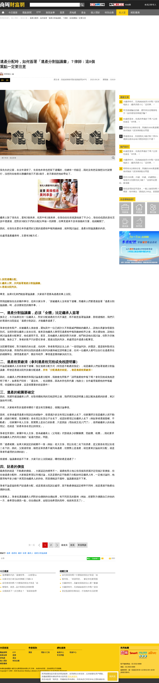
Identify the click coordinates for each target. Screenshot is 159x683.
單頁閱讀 (82, 545)
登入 (154, 5)
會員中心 (60, 652)
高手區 (139, 226)
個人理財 (3, 661)
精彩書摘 (3, 664)
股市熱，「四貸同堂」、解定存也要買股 (80, 579)
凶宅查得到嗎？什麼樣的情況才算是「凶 (20, 583)
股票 (14, 655)
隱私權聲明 (72, 676)
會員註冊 (148, 5)
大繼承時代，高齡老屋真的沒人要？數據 (80, 583)
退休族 (125, 226)
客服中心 (73, 652)
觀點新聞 (3, 652)
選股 (30, 652)
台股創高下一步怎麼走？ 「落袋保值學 (19, 591)
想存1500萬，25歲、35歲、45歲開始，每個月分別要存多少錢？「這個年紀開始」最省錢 (138, 180)
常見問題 (60, 655)
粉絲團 (128, 5)
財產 (24, 553)
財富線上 (8, 74)
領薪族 (125, 212)
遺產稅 (14, 553)
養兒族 (153, 212)
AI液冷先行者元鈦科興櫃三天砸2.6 (17, 579)
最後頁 (64, 545)
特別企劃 (16, 661)
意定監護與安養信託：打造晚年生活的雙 (80, 591)
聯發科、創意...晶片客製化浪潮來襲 (18, 587)
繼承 (20, 553)
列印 (113, 558)
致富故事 (3, 655)
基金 (14, 658)
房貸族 (139, 212)
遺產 (8, 553)
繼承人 (30, 553)
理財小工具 (45, 652)
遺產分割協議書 (40, 553)
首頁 (5, 12)
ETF (14, 652)
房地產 (2, 658)
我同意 (112, 676)
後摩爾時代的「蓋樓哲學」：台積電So (19, 575)
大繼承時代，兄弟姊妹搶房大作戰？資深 (80, 587)
